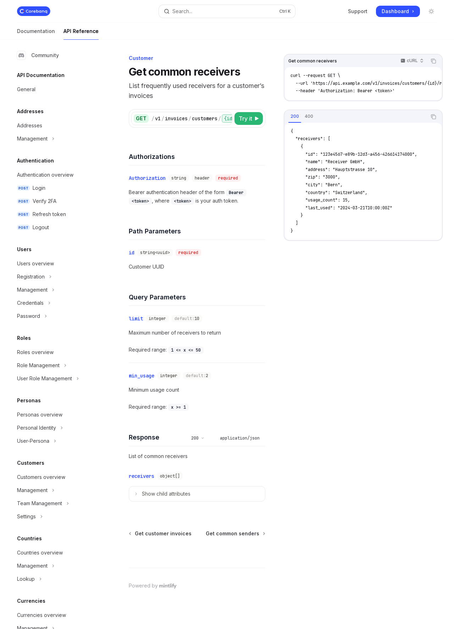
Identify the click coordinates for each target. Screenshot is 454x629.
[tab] (294, 116)
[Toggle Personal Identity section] (56, 427)
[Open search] (227, 11)
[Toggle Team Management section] (56, 503)
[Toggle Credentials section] (56, 303)
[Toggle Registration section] (56, 276)
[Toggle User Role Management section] (56, 378)
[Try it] (248, 118)
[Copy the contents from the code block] (433, 61)
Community (38, 55)
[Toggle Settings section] (56, 516)
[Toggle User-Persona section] (56, 441)
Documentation (36, 34)
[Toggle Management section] (56, 138)
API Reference (81, 34)
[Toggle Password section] (56, 316)
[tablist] (355, 117)
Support (357, 11)
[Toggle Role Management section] (56, 365)
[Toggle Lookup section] (56, 579)
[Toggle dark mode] (431, 11)
